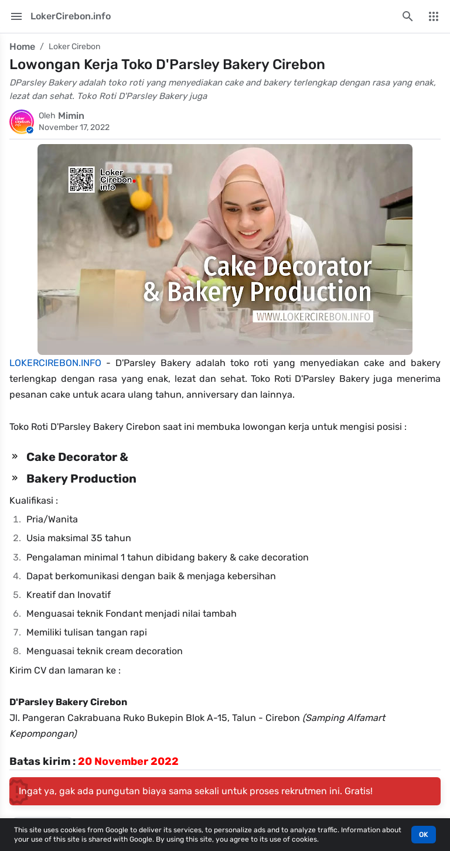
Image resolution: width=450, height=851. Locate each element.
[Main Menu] (16, 16)
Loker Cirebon (74, 47)
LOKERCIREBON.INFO (55, 362)
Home (22, 46)
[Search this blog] (408, 16)
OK (423, 835)
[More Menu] (433, 16)
